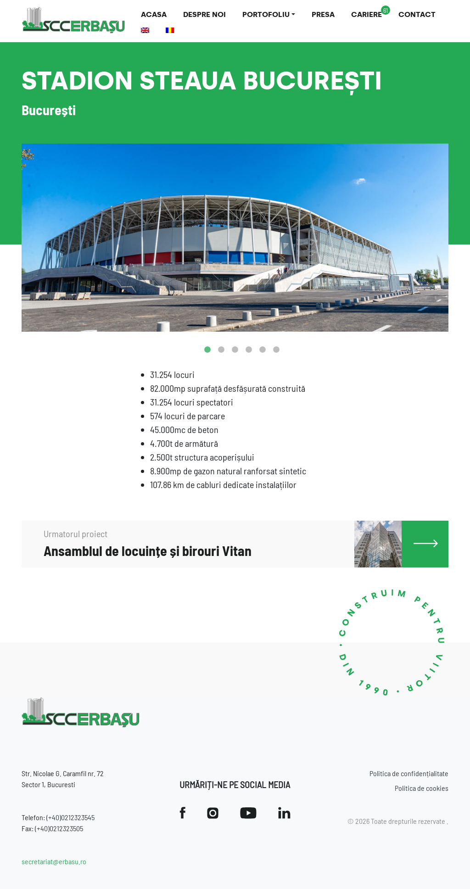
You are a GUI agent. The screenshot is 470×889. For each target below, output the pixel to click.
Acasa (154, 14)
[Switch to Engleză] (145, 30)
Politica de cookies (421, 787)
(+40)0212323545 (70, 817)
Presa (323, 14)
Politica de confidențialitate (408, 773)
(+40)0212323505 (59, 828)
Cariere (366, 14)
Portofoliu (266, 14)
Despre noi (204, 14)
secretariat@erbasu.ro (54, 861)
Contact (417, 14)
